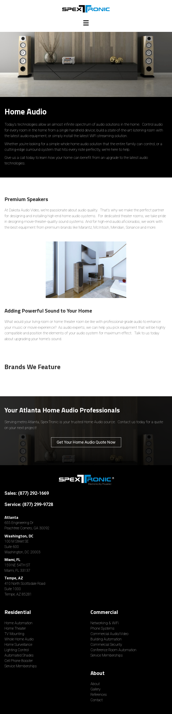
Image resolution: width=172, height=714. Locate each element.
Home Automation (18, 623)
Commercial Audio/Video (109, 634)
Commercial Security (106, 644)
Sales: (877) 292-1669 (26, 493)
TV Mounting (14, 634)
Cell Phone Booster (19, 661)
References (98, 694)
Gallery (95, 689)
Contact (96, 700)
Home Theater (15, 628)
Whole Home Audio (19, 639)
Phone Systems (102, 628)
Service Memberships (20, 666)
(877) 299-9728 (37, 504)
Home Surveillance (18, 644)
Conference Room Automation (113, 650)
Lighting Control (16, 650)
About (95, 684)
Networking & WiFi (104, 623)
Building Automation (106, 639)
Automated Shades (19, 655)
